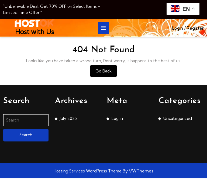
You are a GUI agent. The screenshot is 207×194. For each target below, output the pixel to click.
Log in (117, 118)
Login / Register (188, 28)
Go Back (106, 72)
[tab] (103, 28)
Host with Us (34, 31)
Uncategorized (177, 118)
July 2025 (68, 118)
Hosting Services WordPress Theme (88, 171)
